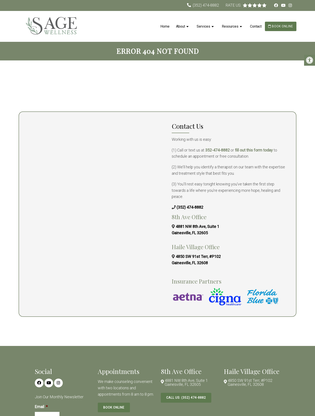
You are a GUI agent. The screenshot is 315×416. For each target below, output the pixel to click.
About (180, 26)
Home (165, 26)
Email (41, 406)
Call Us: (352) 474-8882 (186, 397)
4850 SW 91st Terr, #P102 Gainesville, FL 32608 (250, 382)
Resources (230, 26)
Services (203, 26)
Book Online (280, 26)
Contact (256, 26)
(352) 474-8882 (206, 5)
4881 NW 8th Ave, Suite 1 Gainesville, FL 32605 (186, 382)
